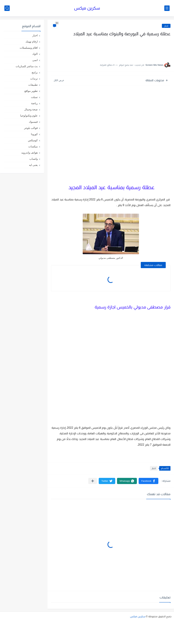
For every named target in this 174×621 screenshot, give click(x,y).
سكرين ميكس (87, 8)
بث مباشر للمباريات (27, 66)
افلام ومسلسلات (29, 47)
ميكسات (33, 146)
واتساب (33, 158)
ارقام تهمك (32, 41)
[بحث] (7, 8)
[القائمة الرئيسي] (167, 8)
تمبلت (34, 97)
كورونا (34, 134)
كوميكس (33, 140)
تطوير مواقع (31, 90)
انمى (35, 60)
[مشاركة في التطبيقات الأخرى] (92, 481)
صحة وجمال (31, 109)
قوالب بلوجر (31, 127)
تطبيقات (33, 84)
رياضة (34, 103)
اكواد (35, 53)
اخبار (166, 26)
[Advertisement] (135, 48)
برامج (35, 72)
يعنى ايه (33, 164)
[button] (148, 481)
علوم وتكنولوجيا (29, 115)
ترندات (34, 78)
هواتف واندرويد (29, 152)
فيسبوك (33, 121)
